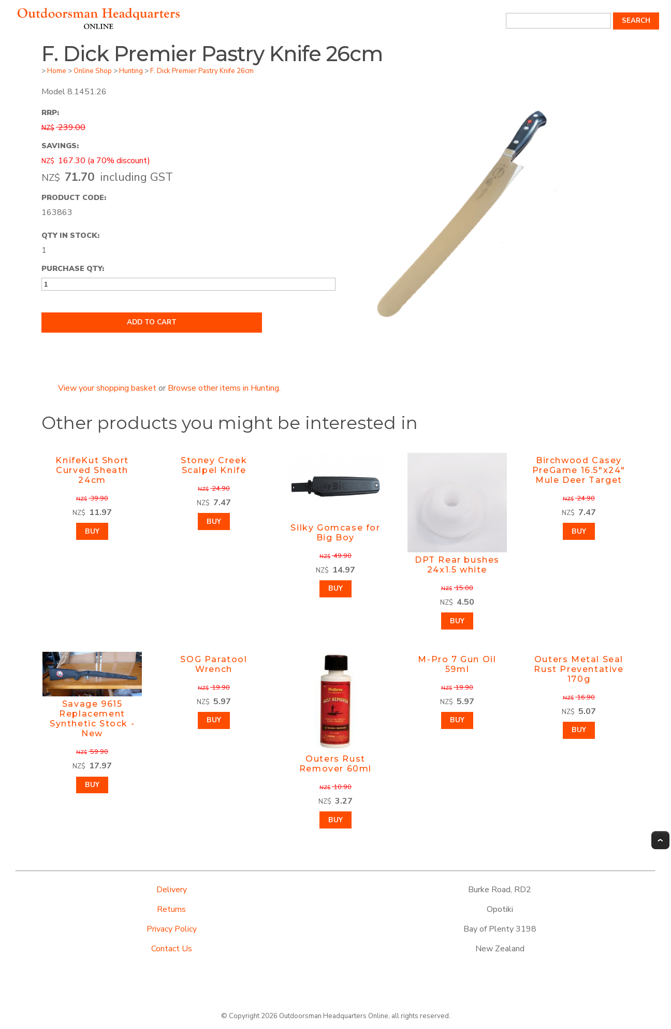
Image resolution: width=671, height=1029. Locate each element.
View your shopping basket (107, 388)
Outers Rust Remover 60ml (335, 764)
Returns (171, 909)
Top (660, 840)
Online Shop (93, 71)
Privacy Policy (172, 929)
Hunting (131, 71)
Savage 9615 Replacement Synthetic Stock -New (92, 718)
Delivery (171, 889)
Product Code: (73, 197)
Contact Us (171, 948)
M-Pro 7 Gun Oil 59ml (457, 664)
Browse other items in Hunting (223, 388)
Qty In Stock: (70, 235)
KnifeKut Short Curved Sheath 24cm (91, 470)
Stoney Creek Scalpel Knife (214, 465)
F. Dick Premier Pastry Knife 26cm (202, 71)
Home (56, 71)
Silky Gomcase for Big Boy (335, 532)
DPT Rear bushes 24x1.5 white (457, 565)
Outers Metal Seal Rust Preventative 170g (578, 669)
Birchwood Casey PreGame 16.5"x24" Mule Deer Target (578, 470)
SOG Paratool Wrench (213, 664)
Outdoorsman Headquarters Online (333, 1016)
